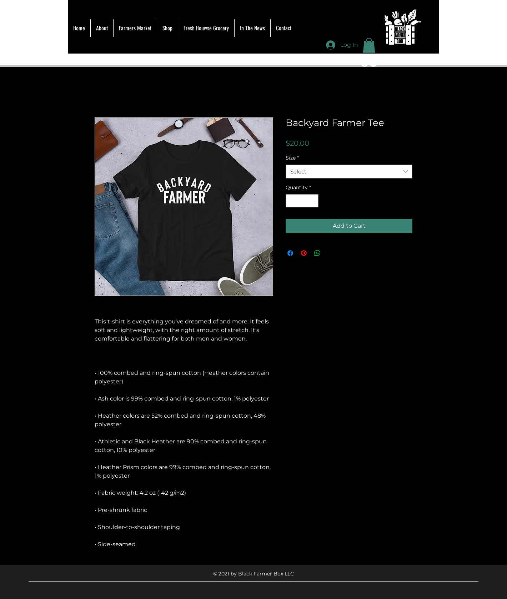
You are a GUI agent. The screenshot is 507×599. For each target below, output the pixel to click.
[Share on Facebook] (290, 253)
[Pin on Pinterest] (304, 253)
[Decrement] (291, 201)
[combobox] (349, 171)
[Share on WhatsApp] (317, 253)
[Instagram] (373, 63)
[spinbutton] (302, 201)
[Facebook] (364, 63)
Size (292, 158)
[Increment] (312, 201)
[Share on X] (331, 253)
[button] (369, 45)
